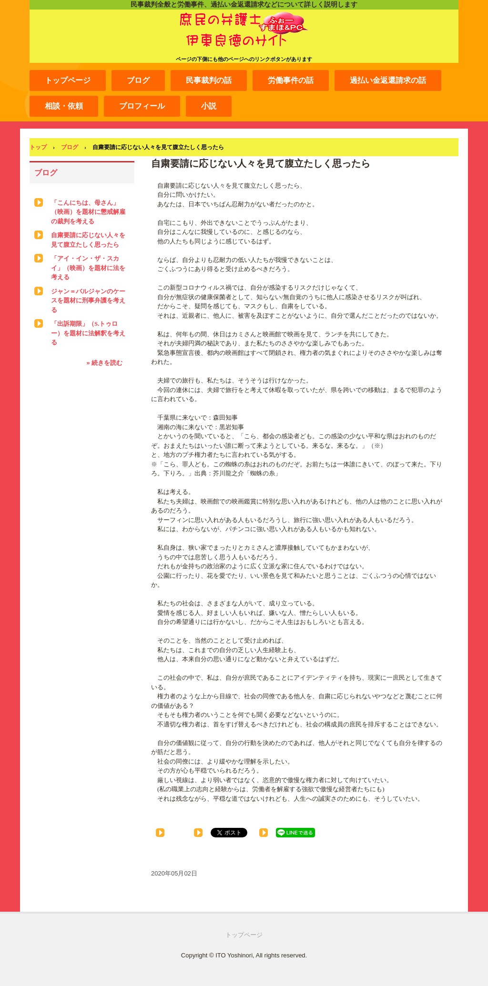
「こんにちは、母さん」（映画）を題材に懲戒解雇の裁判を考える (88, 212)
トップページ (68, 80)
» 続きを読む (104, 362)
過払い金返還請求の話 (388, 80)
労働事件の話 (291, 80)
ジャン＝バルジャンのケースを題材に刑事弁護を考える (88, 300)
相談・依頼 (64, 106)
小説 (208, 106)
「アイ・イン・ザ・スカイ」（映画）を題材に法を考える (88, 268)
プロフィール (142, 106)
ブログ (138, 80)
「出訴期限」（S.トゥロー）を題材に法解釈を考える (88, 333)
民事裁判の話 (209, 80)
